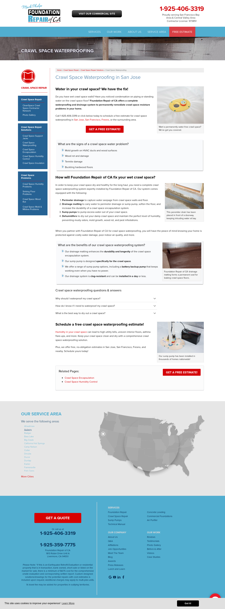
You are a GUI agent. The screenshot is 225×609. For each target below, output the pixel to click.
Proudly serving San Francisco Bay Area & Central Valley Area (181, 16)
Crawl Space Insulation (33, 163)
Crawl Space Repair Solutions (31, 129)
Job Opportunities (117, 549)
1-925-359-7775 (57, 544)
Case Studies (153, 557)
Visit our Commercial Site (97, 13)
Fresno (105, 119)
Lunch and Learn (116, 569)
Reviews (151, 537)
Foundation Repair (117, 512)
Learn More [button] (68, 603)
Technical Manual (116, 524)
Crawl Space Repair (34, 88)
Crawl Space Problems (27, 177)
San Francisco (92, 119)
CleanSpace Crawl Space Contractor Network (31, 108)
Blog (110, 557)
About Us (134, 32)
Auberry (28, 429)
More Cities (27, 476)
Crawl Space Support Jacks (33, 137)
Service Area (157, 32)
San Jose (79, 119)
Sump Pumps (115, 520)
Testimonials (153, 541)
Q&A (110, 541)
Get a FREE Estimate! (104, 129)
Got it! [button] (188, 603)
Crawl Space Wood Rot (32, 200)
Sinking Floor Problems (29, 193)
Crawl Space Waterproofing (29, 144)
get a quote (58, 518)
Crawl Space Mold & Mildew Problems (32, 208)
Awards (112, 561)
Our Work (114, 32)
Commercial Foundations (159, 516)
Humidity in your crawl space (71, 332)
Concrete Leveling (156, 512)
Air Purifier (152, 520)
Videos (150, 553)
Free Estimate (182, 32)
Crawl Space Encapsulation (79, 377)
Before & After (154, 549)
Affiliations (113, 545)
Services (94, 32)
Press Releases (115, 565)
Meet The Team (116, 553)
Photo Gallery (29, 115)
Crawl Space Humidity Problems (33, 185)
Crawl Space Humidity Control (81, 381)
